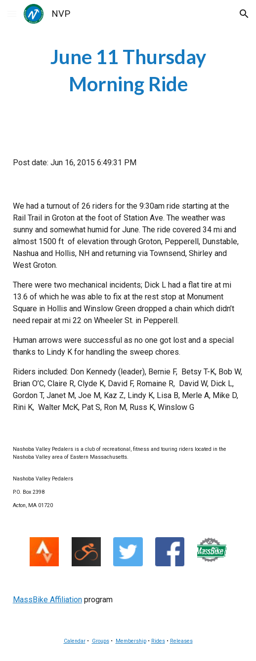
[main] (128, 70)
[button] (12, 13)
